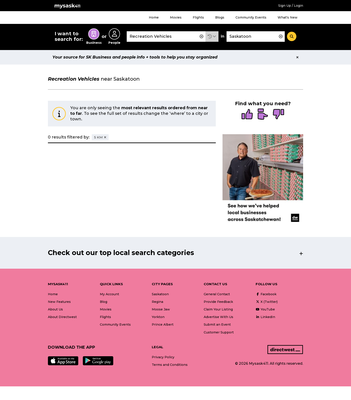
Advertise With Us (218, 317)
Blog (103, 302)
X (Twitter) (267, 302)
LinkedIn (265, 317)
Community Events (250, 17)
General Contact (217, 294)
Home (154, 17)
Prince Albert (162, 325)
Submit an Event (217, 325)
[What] (166, 36)
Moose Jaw (161, 309)
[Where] (256, 36)
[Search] (291, 36)
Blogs (219, 17)
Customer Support (219, 332)
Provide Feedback (218, 302)
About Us (55, 309)
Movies (176, 17)
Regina (157, 302)
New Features (59, 302)
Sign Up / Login (290, 6)
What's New (287, 17)
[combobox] (166, 36)
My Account (109, 294)
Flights (198, 17)
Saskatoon (160, 294)
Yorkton (158, 317)
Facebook (266, 294)
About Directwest (62, 317)
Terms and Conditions (170, 365)
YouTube (265, 309)
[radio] (247, 114)
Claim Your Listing (218, 309)
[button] (211, 36)
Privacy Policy (163, 357)
